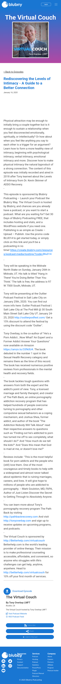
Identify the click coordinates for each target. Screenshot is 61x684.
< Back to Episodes (13, 71)
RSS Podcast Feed (15, 617)
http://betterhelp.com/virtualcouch (24, 572)
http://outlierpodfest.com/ (29, 317)
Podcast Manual (38, 673)
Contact (20, 662)
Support (20, 665)
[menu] (56, 4)
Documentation (23, 668)
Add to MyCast (29, 637)
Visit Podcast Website (16, 614)
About (50, 656)
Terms (19, 656)
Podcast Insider (53, 670)
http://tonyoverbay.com (17, 520)
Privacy (20, 659)
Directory (35, 676)
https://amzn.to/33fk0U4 (18, 349)
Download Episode (22, 591)
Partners (51, 662)
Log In (46, 4)
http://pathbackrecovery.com (21, 516)
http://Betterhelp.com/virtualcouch (24, 540)
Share (30, 631)
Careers (50, 659)
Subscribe (29, 625)
